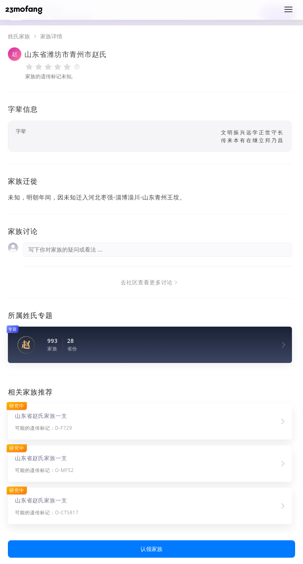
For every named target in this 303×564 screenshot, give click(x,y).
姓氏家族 (19, 36)
